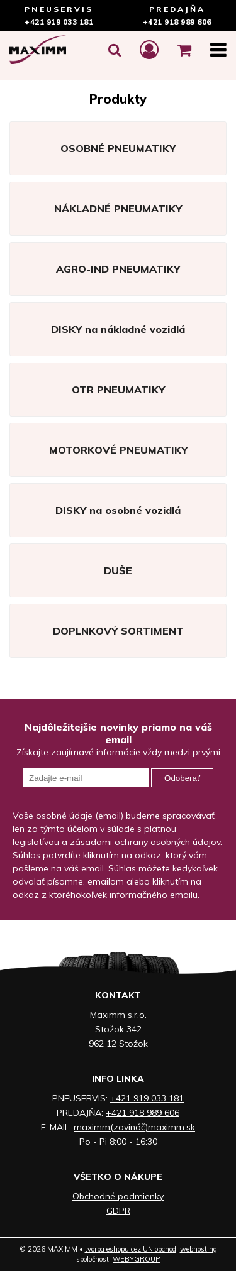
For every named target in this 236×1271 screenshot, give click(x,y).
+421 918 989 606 (177, 21)
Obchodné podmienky (118, 1196)
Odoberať (182, 778)
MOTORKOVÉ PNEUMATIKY (118, 450)
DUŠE (118, 570)
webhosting (198, 1249)
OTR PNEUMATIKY (118, 389)
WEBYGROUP (136, 1259)
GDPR (118, 1210)
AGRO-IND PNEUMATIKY (118, 269)
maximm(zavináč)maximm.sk (134, 1127)
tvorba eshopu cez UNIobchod (130, 1249)
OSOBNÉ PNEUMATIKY (118, 148)
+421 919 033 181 (59, 21)
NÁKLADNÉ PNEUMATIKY (118, 208)
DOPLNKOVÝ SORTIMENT (118, 631)
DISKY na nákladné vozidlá (118, 329)
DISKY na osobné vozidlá (118, 510)
